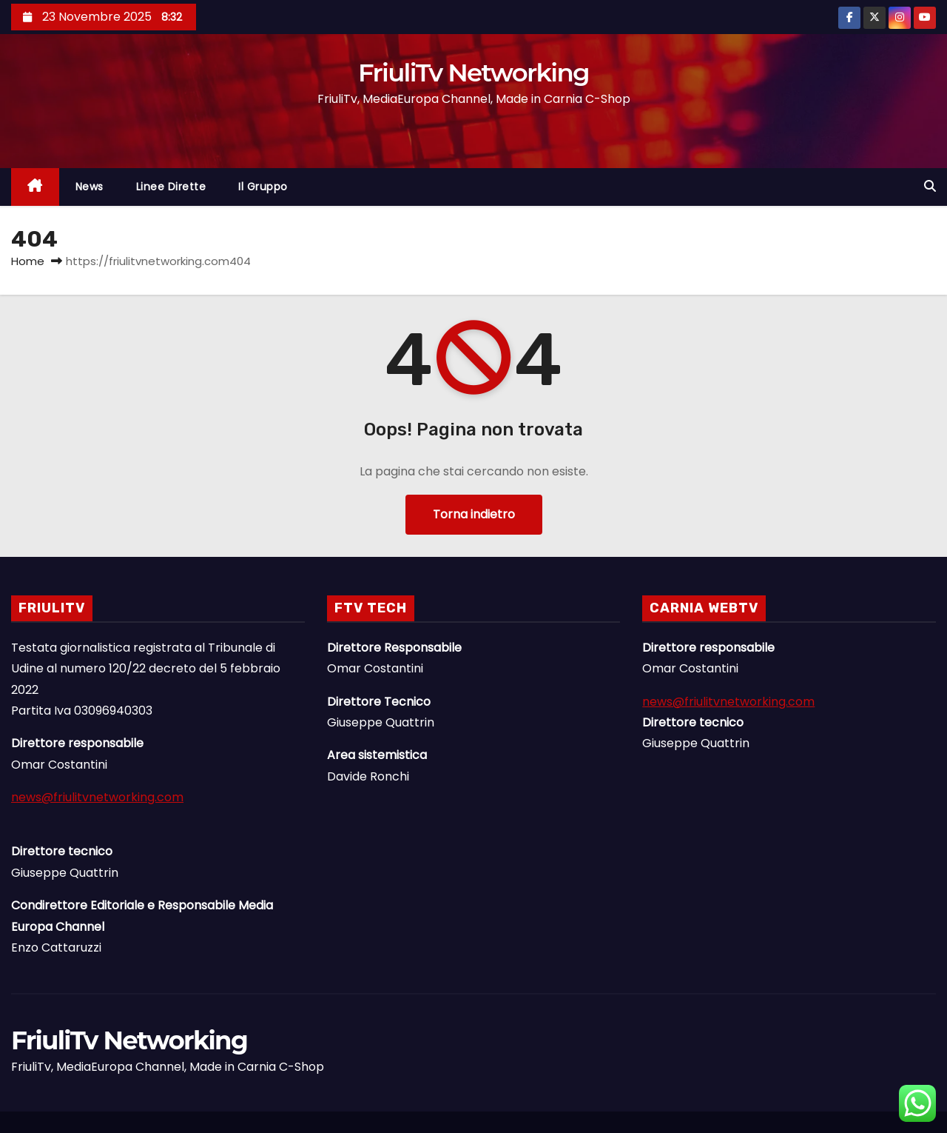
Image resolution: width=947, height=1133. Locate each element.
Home (27, 261)
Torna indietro (474, 514)
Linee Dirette (171, 186)
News (89, 186)
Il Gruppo (263, 186)
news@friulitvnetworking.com (97, 797)
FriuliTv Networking (473, 72)
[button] (930, 186)
